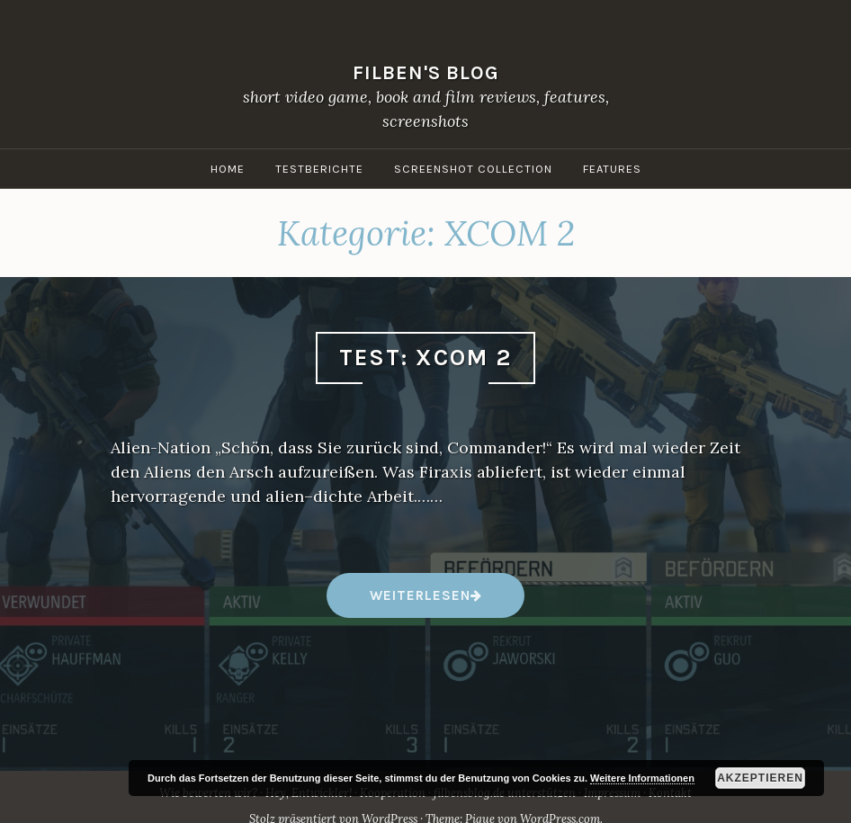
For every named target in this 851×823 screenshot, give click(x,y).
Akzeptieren (760, 778)
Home (228, 168)
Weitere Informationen (642, 778)
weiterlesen (419, 602)
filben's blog (426, 72)
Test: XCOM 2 (425, 357)
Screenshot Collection (473, 168)
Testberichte (319, 168)
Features (612, 168)
